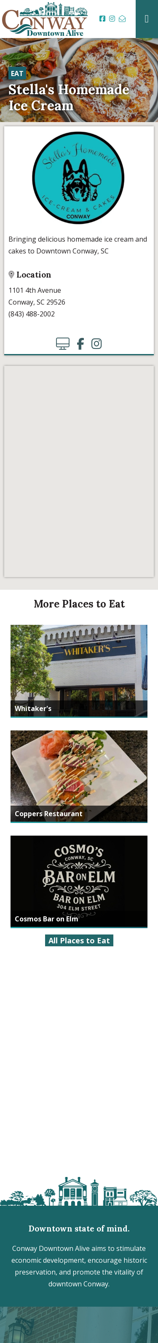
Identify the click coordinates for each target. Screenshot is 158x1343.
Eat (17, 73)
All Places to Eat (79, 940)
